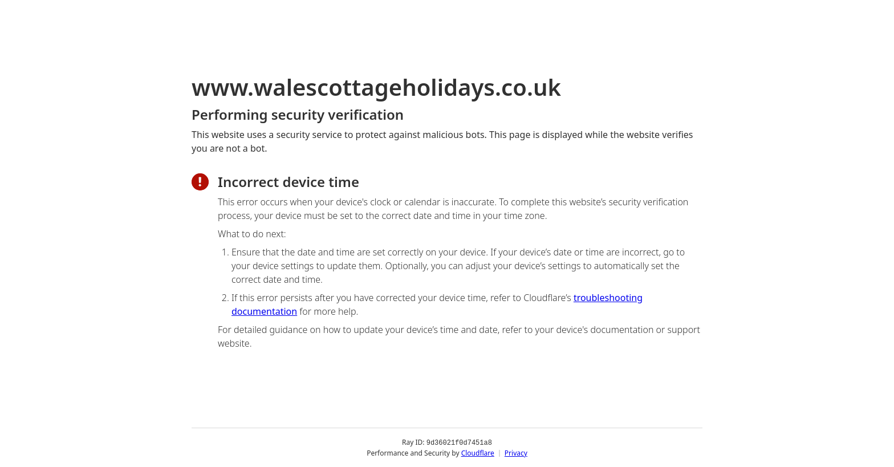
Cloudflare (477, 452)
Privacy (516, 452)
